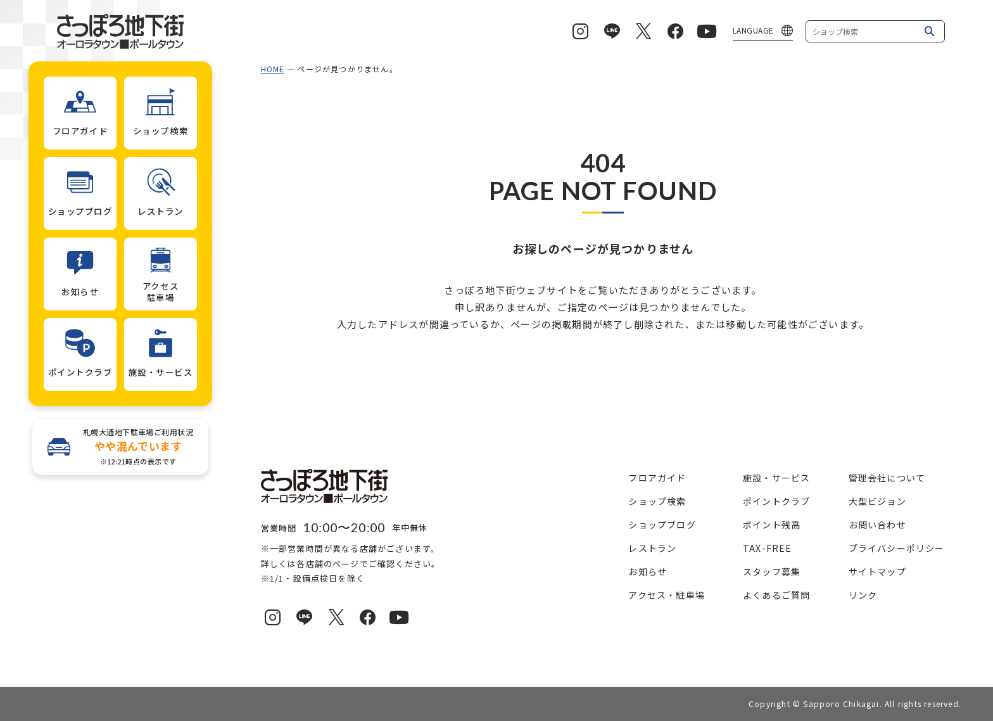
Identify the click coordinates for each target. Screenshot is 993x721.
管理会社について (887, 477)
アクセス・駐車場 (666, 595)
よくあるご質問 (776, 595)
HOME (273, 68)
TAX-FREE (767, 548)
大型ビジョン (877, 501)
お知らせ (647, 571)
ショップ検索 (657, 501)
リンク (863, 595)
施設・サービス (776, 477)
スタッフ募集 (771, 571)
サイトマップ (877, 571)
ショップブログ (661, 524)
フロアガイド (657, 477)
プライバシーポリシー (897, 548)
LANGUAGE (753, 30)
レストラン (652, 548)
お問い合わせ (877, 524)
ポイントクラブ (776, 501)
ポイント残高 (771, 524)
